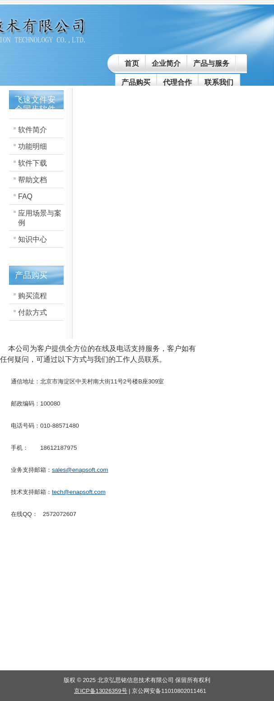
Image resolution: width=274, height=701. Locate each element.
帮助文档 (32, 180)
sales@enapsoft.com (80, 469)
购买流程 (32, 296)
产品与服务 (211, 63)
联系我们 (218, 82)
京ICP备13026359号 (100, 690)
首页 (132, 63)
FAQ (25, 196)
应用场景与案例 (39, 217)
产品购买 (135, 82)
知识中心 (32, 239)
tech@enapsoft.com (79, 492)
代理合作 (177, 82)
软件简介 (32, 130)
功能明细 (32, 146)
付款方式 (32, 312)
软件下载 (32, 163)
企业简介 (166, 63)
